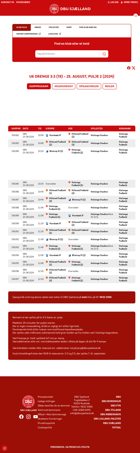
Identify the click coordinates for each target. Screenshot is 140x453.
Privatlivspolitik (46, 423)
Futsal (116, 427)
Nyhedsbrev (23, 2)
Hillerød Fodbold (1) (80, 135)
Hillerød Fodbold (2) (57, 143)
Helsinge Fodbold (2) (77, 151)
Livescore (54, 34)
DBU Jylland (113, 410)
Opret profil (129, 2)
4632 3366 (106, 297)
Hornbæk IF (55, 135)
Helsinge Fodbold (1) (77, 184)
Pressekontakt (45, 397)
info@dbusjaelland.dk (82, 413)
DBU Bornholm (111, 401)
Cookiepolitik (45, 427)
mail (84, 297)
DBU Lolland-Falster (107, 419)
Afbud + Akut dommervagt (52, 414)
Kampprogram (38, 86)
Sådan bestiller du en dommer (54, 406)
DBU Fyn (116, 406)
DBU (118, 397)
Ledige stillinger (46, 401)
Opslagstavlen (89, 86)
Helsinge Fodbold (123, 135)
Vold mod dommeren (49, 410)
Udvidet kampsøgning (28, 34)
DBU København (110, 414)
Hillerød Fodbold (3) (80, 143)
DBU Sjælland (112, 423)
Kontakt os (7, 2)
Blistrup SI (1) (56, 151)
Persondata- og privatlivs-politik (70, 447)
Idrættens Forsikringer (50, 419)
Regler (109, 86)
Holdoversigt (64, 86)
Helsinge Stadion (99, 135)
